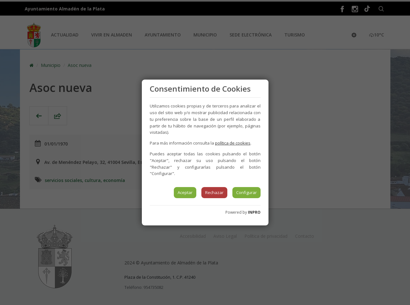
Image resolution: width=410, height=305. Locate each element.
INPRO (254, 212)
